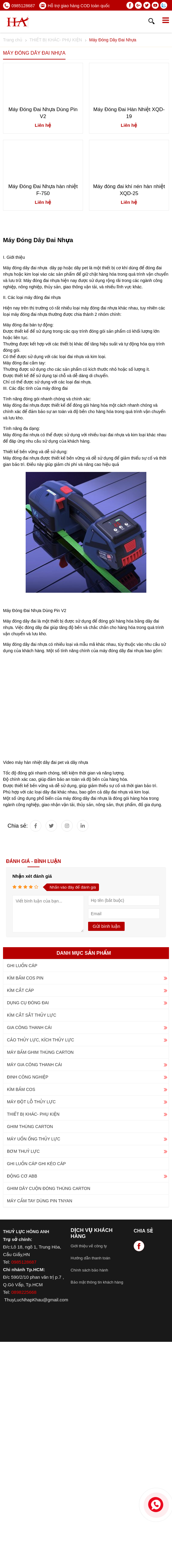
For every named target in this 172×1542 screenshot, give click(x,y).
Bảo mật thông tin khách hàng (97, 1282)
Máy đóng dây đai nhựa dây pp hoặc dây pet (45, 267)
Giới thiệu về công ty (89, 1246)
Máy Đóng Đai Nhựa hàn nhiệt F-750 (43, 190)
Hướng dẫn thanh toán (90, 1258)
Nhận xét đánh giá (32, 876)
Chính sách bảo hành (89, 1270)
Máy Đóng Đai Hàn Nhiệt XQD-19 (128, 113)
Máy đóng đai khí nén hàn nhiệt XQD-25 (129, 190)
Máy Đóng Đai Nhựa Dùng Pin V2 (43, 113)
